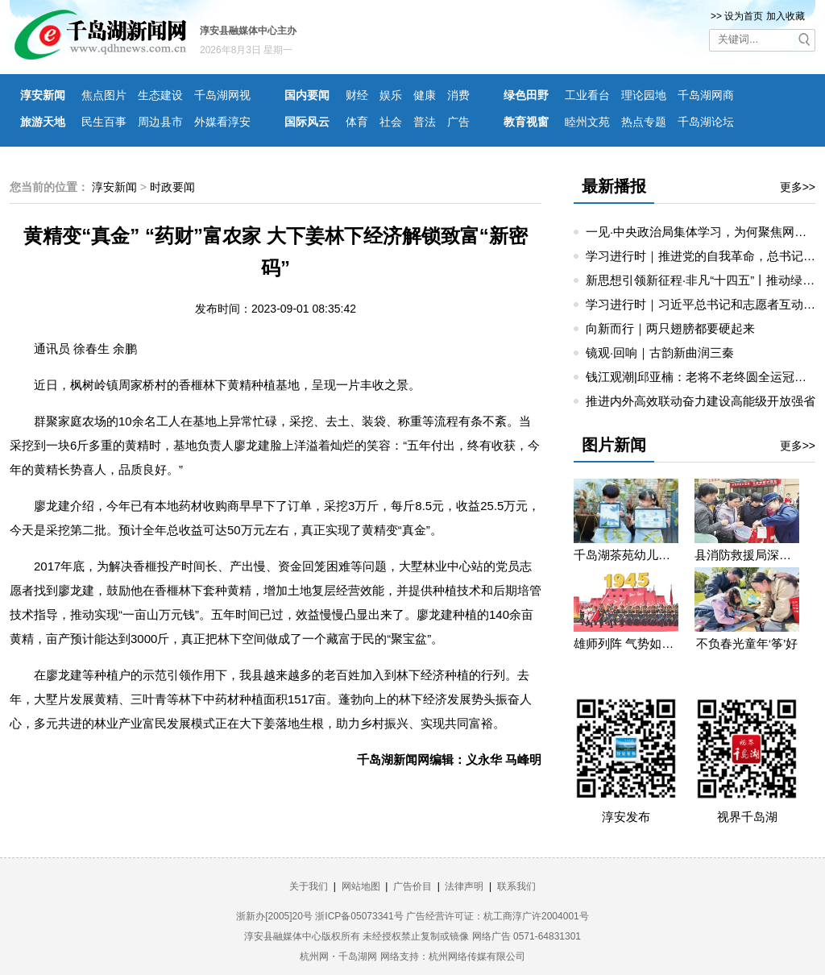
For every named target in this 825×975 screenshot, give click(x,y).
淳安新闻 (42, 95)
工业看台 (587, 95)
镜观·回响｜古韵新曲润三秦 (660, 352)
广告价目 (412, 886)
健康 (424, 95)
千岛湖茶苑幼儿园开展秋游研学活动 (626, 555)
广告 (458, 121)
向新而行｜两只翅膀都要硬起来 (670, 328)
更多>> (797, 186)
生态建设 (160, 95)
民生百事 (103, 121)
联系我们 (516, 886)
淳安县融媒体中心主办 (248, 30)
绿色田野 (526, 95)
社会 (390, 121)
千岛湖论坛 (706, 121)
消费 (458, 95)
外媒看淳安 (222, 121)
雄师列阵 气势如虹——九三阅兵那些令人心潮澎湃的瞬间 (626, 643)
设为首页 (743, 16)
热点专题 (643, 121)
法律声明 (464, 886)
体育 (357, 121)
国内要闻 (307, 95)
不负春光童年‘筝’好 (747, 643)
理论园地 (643, 95)
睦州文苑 (587, 121)
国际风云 (307, 121)
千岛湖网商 (706, 95)
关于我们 (308, 886)
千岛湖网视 (222, 95)
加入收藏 (785, 16)
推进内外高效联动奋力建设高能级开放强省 (700, 401)
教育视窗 (526, 121)
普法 (424, 121)
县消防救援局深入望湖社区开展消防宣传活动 (746, 555)
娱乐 (390, 95)
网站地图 (361, 886)
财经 (357, 95)
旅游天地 (42, 121)
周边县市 (160, 121)
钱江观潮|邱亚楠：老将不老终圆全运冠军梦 (702, 377)
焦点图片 (103, 95)
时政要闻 (172, 186)
